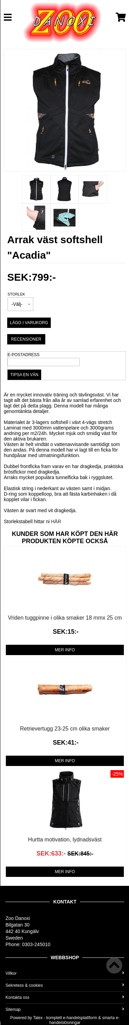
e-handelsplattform (80, 1017)
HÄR (56, 521)
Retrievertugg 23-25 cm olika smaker (64, 729)
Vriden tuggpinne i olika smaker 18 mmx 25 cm (65, 618)
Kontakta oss (64, 997)
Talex (38, 1017)
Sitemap (64, 1009)
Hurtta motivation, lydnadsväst (65, 839)
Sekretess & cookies (64, 985)
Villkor (64, 973)
